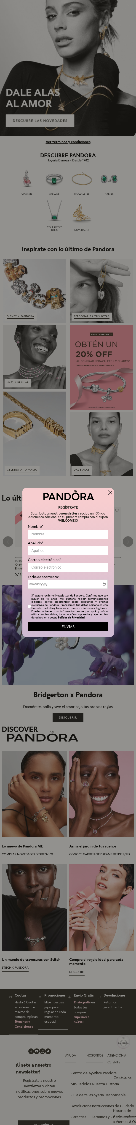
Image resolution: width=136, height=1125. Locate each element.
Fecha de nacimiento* (43, 577)
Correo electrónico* (44, 559)
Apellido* (35, 543)
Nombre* (35, 526)
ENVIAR (68, 626)
